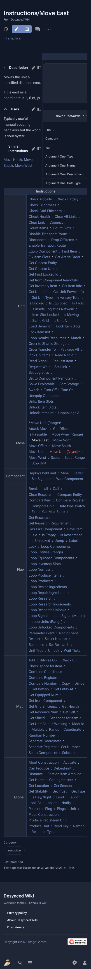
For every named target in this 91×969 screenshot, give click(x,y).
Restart (34, 639)
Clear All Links (66, 216)
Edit (17, 29)
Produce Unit (39, 826)
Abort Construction (44, 762)
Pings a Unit (66, 809)
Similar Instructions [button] (18, 148)
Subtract (68, 753)
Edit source (27, 29)
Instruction (14, 850)
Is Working (59, 724)
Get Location (39, 786)
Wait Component (69, 479)
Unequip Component (45, 396)
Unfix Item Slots (41, 401)
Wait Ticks (72, 650)
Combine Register (43, 677)
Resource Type (43, 832)
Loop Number (39, 569)
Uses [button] (15, 109)
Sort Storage (69, 384)
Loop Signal (38, 616)
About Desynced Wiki (22, 920)
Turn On (67, 390)
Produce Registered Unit (48, 820)
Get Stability (38, 791)
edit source (39, 68)
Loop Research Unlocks (47, 610)
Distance (36, 774)
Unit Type (36, 650)
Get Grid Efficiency (43, 706)
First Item (69, 251)
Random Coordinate (65, 729)
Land (60, 797)
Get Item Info (72, 286)
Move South (61, 446)
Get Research (39, 517)
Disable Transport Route (48, 234)
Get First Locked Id (43, 274)
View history (6, 29)
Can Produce (39, 768)
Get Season (63, 786)
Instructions (13, 38)
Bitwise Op (48, 660)
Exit (34, 512)
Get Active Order (67, 257)
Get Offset (61, 429)
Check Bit (69, 660)
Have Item (75, 529)
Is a (34, 535)
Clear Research (41, 494)
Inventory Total (68, 297)
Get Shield (37, 718)
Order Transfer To (42, 349)
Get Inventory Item (43, 286)
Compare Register (70, 500)
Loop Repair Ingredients (47, 593)
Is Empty (49, 535)
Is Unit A (60, 320)
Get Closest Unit (41, 269)
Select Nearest (56, 639)
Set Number (70, 747)
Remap (78, 826)
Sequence (36, 644)
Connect (56, 222)
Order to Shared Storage (47, 343)
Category (10, 842)
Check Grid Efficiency (45, 211)
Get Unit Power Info (68, 292)
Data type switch (71, 506)
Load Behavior (40, 326)
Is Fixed (78, 303)
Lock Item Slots (68, 326)
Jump (59, 540)
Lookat (51, 803)
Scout (55, 457)
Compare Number (43, 683)
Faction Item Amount (64, 774)
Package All (70, 349)
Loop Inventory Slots (45, 564)
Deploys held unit (42, 473)
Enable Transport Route (47, 245)
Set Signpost (41, 479)
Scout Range (75, 457)
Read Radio (64, 355)
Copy (66, 683)
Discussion (37, 29)
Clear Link (37, 222)
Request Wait (39, 367)
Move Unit (37, 452)
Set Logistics (39, 372)
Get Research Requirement (50, 523)
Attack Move (38, 429)
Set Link (60, 367)
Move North (13, 160)
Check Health (39, 216)
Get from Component (45, 700)
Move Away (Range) (67, 434)
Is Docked (36, 303)
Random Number (42, 735)
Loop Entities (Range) (46, 552)
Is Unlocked (41, 540)
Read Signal (38, 361)
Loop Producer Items (45, 575)
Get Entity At (63, 689)
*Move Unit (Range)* (45, 423)
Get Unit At (37, 724)
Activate (69, 762)
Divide (79, 683)
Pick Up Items (39, 355)
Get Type (78, 791)
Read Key (61, 826)
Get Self (69, 712)
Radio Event (68, 633)
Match (76, 338)
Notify (66, 803)
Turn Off (50, 390)
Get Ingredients (61, 780)
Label (73, 540)
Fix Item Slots (39, 257)
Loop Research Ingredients (50, 604)
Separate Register (42, 747)
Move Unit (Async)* (64, 452)
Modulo (78, 724)
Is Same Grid (39, 320)
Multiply (38, 729)
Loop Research (40, 598)
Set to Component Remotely (51, 378)
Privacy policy (17, 913)
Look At (35, 803)
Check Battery (67, 199)
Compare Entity (69, 494)
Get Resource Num (43, 712)
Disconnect (38, 240)
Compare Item (40, 500)
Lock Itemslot (39, 332)
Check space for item (45, 666)
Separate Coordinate (45, 741)
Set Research (59, 644)
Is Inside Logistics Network (53, 309)
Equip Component (43, 251)
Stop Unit (39, 463)
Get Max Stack (53, 512)
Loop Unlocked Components (51, 627)
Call (56, 489)
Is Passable (38, 434)
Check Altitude (40, 199)
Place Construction (44, 814)
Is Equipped (58, 303)
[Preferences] (74, 962)
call (45, 489)
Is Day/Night (41, 797)
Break (33, 489)
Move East (40, 440)
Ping (48, 809)
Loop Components (56, 546)
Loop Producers (41, 581)
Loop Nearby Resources (47, 338)
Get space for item (63, 718)
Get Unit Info (39, 292)
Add (32, 660)
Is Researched (71, 535)
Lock (32, 546)
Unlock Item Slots (42, 407)
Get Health (70, 706)
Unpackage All (69, 413)
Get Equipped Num (43, 695)
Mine (65, 473)
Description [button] (18, 67)
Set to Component (43, 753)
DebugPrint (62, 768)
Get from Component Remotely (53, 280)
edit (33, 68)
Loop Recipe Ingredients (48, 587)
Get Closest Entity (43, 263)
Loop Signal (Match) (68, 616)
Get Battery (40, 689)
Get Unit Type (42, 297)
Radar (78, 473)
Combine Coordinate (45, 672)
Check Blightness (42, 205)
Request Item (62, 361)
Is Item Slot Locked (44, 315)
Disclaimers (15, 927)
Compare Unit (43, 506)
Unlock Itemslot (41, 413)
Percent (34, 809)
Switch (34, 390)
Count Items (38, 228)
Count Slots (62, 228)
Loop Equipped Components (51, 558)
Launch (75, 797)
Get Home (36, 780)
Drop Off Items (62, 240)
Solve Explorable (42, 384)
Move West (23, 165)
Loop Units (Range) (47, 621)
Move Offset (38, 446)
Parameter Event (41, 633)
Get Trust (59, 791)
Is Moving (71, 315)
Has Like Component (45, 529)
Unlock (53, 650)
